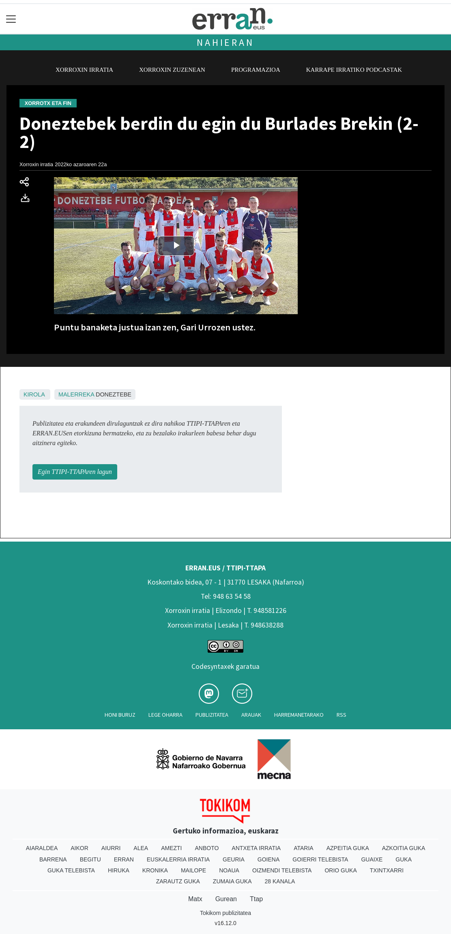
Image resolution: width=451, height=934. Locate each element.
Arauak (251, 714)
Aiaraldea (42, 848)
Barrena (53, 859)
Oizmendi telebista (282, 870)
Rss (341, 714)
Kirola (34, 394)
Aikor (79, 848)
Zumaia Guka (232, 881)
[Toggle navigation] (11, 19)
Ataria (304, 848)
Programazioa (255, 69)
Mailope (193, 870)
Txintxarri (387, 870)
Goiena (268, 859)
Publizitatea (211, 714)
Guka (403, 859)
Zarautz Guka (178, 881)
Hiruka (118, 870)
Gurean (226, 898)
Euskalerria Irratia (178, 859)
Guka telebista (71, 870)
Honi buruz (120, 714)
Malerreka (76, 394)
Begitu (90, 859)
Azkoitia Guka (403, 848)
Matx (195, 898)
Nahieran (225, 42)
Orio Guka (340, 870)
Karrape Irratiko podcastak (354, 69)
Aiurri (110, 848)
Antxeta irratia (256, 848)
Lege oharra (165, 714)
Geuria (234, 859)
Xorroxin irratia (84, 69)
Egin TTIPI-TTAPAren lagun (75, 471)
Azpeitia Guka (347, 848)
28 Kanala (280, 881)
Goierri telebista (320, 859)
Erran (124, 859)
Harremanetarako (299, 714)
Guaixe (371, 859)
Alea (140, 848)
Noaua (229, 870)
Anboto (207, 848)
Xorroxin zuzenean (172, 69)
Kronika (155, 870)
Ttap (256, 898)
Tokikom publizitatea (225, 913)
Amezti (171, 848)
